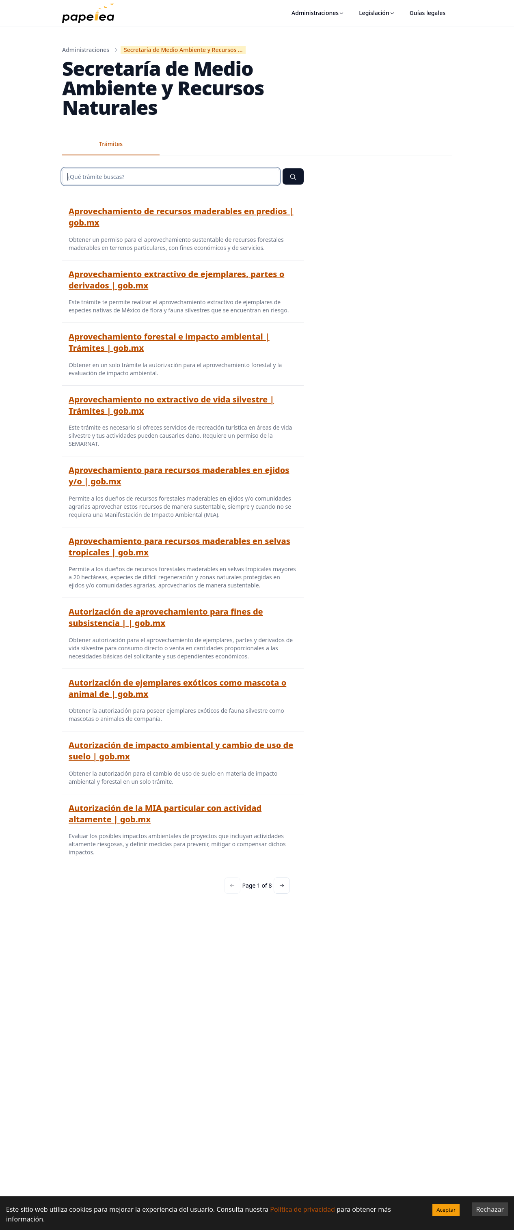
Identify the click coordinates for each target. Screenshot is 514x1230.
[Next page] (282, 885)
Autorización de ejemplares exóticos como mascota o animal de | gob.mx (177, 688)
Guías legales (427, 13)
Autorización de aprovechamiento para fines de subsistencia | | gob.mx (166, 617)
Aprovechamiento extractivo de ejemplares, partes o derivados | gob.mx (176, 280)
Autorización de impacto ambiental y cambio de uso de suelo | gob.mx (181, 751)
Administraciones (318, 13)
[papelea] (92, 13)
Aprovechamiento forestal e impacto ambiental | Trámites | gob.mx (169, 342)
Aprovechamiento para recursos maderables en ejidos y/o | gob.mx (179, 475)
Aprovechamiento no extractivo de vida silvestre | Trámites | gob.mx (171, 405)
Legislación (377, 13)
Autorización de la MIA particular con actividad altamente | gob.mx (165, 813)
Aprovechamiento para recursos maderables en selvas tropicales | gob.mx (179, 546)
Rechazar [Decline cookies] (490, 1209)
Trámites (111, 144)
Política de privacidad (302, 1209)
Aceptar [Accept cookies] (446, 1209)
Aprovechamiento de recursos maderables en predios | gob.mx (181, 217)
